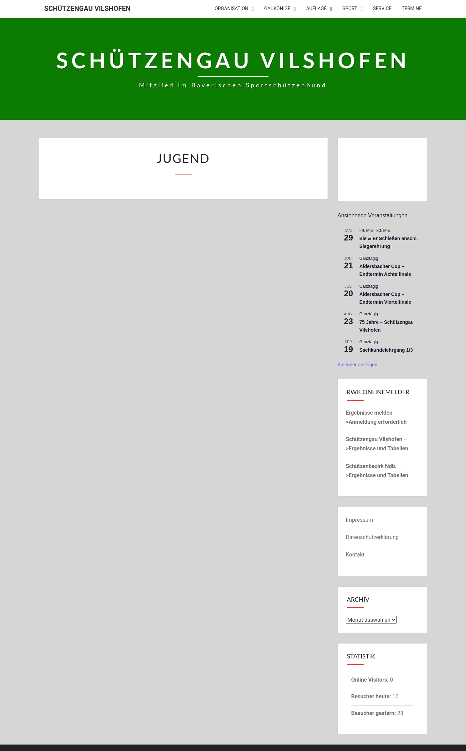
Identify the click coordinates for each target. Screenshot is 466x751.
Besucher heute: (372, 696)
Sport (350, 8)
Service (382, 8)
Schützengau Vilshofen (87, 8)
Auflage (316, 8)
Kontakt (355, 554)
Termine (412, 8)
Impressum (359, 520)
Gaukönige (277, 8)
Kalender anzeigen (358, 364)
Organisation (231, 8)
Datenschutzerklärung (372, 537)
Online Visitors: (370, 680)
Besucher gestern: (374, 713)
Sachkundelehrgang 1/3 (386, 350)
